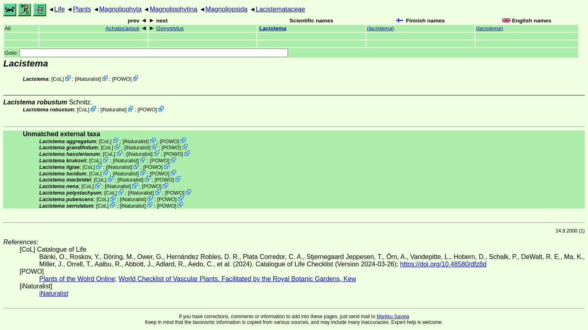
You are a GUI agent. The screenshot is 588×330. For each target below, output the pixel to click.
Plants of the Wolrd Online (77, 278)
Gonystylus (169, 28)
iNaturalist (88, 79)
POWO (122, 79)
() (380, 28)
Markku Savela (392, 316)
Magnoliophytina (174, 9)
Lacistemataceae (280, 9)
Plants (82, 9)
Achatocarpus (122, 28)
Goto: (146, 53)
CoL (57, 79)
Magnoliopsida (226, 9)
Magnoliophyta (120, 9)
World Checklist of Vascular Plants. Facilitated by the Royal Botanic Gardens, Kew (237, 278)
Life (59, 9)
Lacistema (273, 28)
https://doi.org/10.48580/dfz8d (443, 264)
